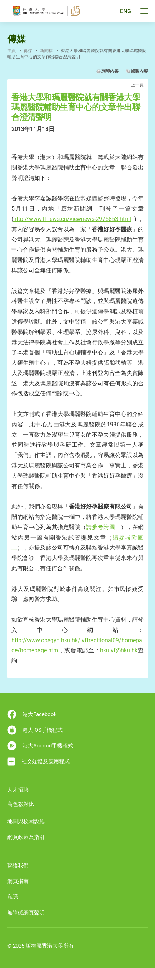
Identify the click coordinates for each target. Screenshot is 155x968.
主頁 (11, 50)
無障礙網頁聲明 (26, 912)
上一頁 (137, 84)
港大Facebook (32, 714)
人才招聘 (18, 790)
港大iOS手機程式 (35, 730)
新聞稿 (46, 50)
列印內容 (110, 71)
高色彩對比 (20, 804)
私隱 (12, 897)
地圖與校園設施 (26, 821)
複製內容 (139, 71)
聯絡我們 (18, 865)
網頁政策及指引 (26, 837)
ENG (125, 11)
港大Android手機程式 (40, 745)
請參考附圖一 (103, 527)
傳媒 (28, 50)
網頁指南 (18, 881)
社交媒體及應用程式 (38, 761)
